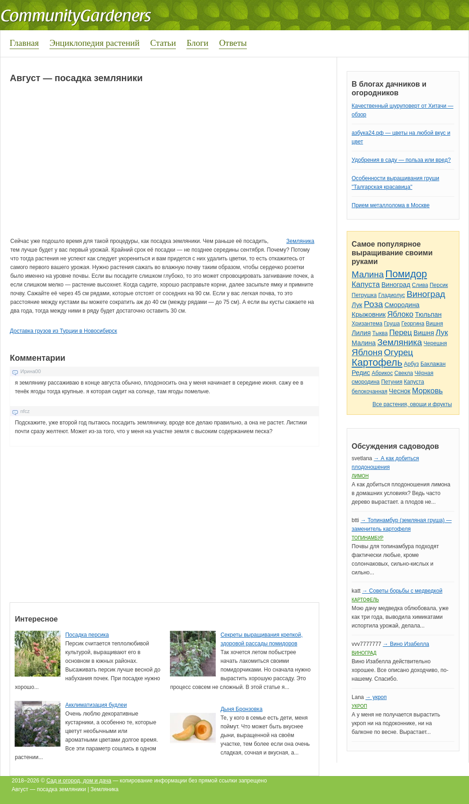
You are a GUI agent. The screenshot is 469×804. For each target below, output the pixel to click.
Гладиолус (391, 295)
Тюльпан (428, 314)
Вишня (434, 323)
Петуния (391, 382)
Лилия (361, 332)
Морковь (427, 390)
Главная (24, 43)
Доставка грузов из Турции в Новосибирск (63, 331)
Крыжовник (369, 314)
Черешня (435, 343)
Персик (439, 285)
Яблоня (367, 352)
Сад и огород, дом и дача (78, 780)
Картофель (377, 362)
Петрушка (364, 295)
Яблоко (400, 314)
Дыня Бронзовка (241, 709)
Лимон (360, 476)
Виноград (396, 284)
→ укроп (376, 697)
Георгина (412, 323)
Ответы (232, 43)
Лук (357, 304)
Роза (373, 304)
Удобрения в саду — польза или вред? (401, 160)
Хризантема (367, 323)
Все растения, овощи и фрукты (412, 404)
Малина (368, 274)
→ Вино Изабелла (406, 644)
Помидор (406, 274)
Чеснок (399, 391)
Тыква (380, 333)
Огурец (398, 352)
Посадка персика (87, 635)
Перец (400, 332)
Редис (361, 372)
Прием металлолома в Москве (391, 205)
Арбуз (411, 364)
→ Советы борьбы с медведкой (402, 591)
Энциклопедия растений (94, 43)
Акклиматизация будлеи (95, 705)
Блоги (197, 43)
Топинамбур (367, 537)
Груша (392, 323)
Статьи (163, 43)
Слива (420, 285)
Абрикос (382, 373)
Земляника (300, 241)
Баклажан (433, 364)
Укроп (359, 706)
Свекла (403, 373)
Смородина (401, 304)
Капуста (366, 284)
